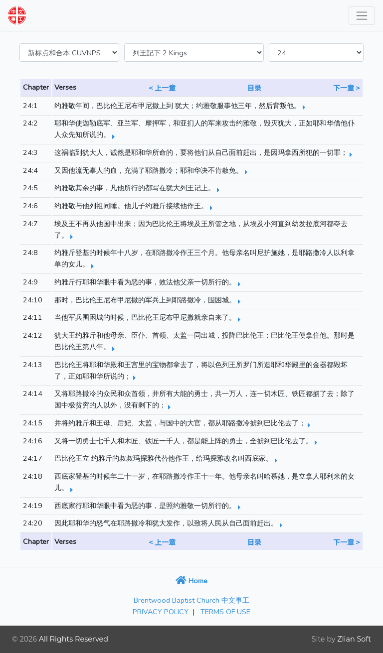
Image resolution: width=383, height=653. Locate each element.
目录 (254, 87)
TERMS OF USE (225, 612)
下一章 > (346, 87)
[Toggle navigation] (362, 15)
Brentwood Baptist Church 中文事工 (191, 600)
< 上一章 (162, 87)
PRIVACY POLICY (161, 612)
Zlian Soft (354, 639)
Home (191, 581)
